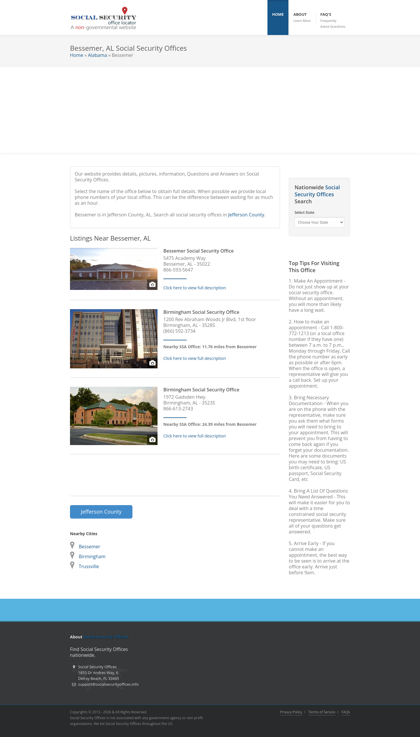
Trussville (89, 566)
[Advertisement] (210, 111)
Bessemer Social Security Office (198, 251)
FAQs (346, 712)
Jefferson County (246, 214)
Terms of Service (321, 712)
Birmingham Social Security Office (201, 312)
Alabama (97, 55)
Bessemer (89, 546)
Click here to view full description (194, 287)
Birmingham (92, 556)
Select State (304, 212)
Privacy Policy (291, 712)
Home (76, 55)
